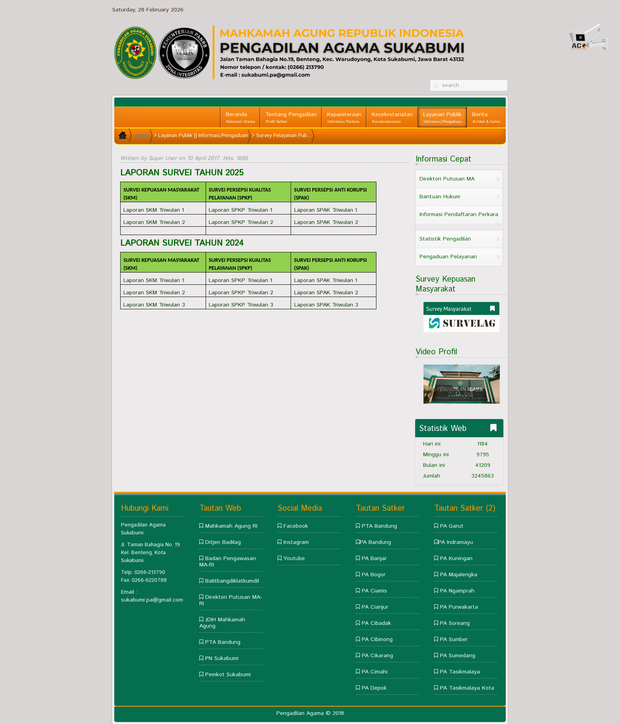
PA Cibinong (377, 639)
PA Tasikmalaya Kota (467, 688)
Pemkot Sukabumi (228, 675)
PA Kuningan (456, 558)
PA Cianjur (375, 607)
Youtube (294, 558)
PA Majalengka (458, 575)
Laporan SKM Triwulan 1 (153, 210)
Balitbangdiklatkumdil (232, 581)
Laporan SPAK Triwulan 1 (325, 210)
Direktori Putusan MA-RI (230, 600)
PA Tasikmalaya (460, 672)
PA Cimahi (375, 672)
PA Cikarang (377, 656)
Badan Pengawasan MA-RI (227, 562)
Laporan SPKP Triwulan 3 (241, 305)
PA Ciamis (374, 591)
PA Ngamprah (457, 591)
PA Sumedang (457, 656)
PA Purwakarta (459, 607)
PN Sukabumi (221, 658)
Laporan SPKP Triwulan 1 (240, 210)
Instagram (296, 542)
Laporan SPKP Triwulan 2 (241, 222)
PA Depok (374, 688)
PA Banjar (374, 558)
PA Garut (451, 526)
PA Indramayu (455, 542)
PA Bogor (374, 575)
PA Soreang (455, 623)
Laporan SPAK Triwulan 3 (326, 305)
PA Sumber (454, 639)
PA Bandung (375, 542)
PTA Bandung (222, 642)
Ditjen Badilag (223, 542)
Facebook (296, 526)
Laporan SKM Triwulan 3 (154, 305)
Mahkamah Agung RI (231, 526)
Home (143, 135)
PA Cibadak (376, 623)
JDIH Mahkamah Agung (222, 623)
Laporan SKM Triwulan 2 (154, 222)
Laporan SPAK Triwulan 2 (326, 222)
